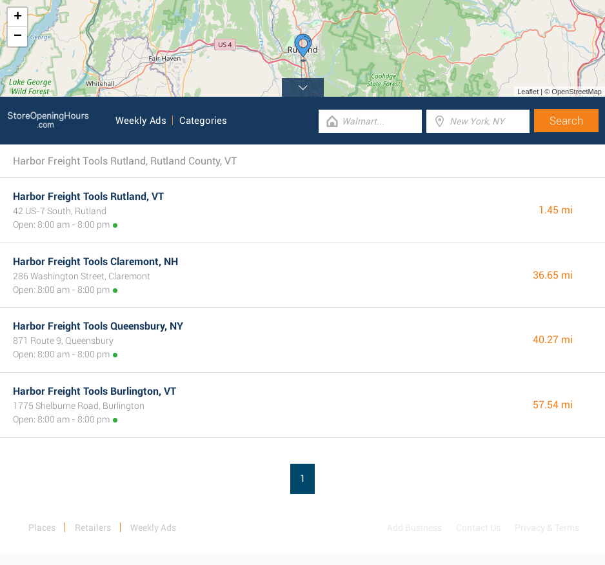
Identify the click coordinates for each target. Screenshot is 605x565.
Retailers (93, 527)
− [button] (18, 36)
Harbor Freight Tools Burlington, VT (94, 391)
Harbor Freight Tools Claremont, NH (95, 261)
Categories (203, 120)
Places (41, 527)
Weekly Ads (140, 120)
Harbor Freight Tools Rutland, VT (88, 196)
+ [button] (18, 17)
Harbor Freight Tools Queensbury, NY (98, 326)
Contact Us (478, 527)
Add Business (414, 527)
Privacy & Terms (547, 527)
